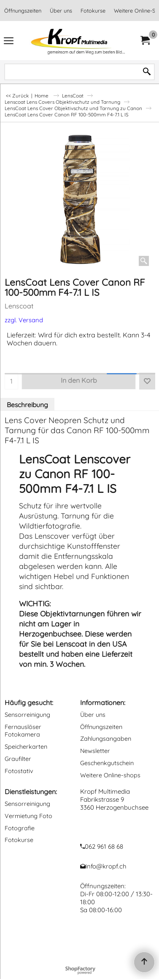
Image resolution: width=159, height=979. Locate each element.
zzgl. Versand (24, 320)
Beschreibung (27, 404)
